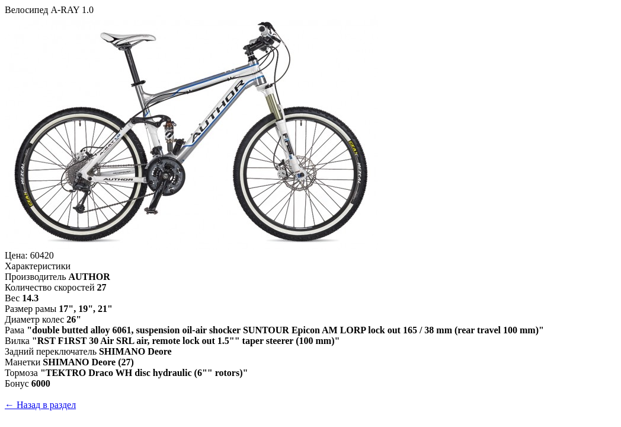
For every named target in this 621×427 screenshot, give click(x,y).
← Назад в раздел (40, 405)
